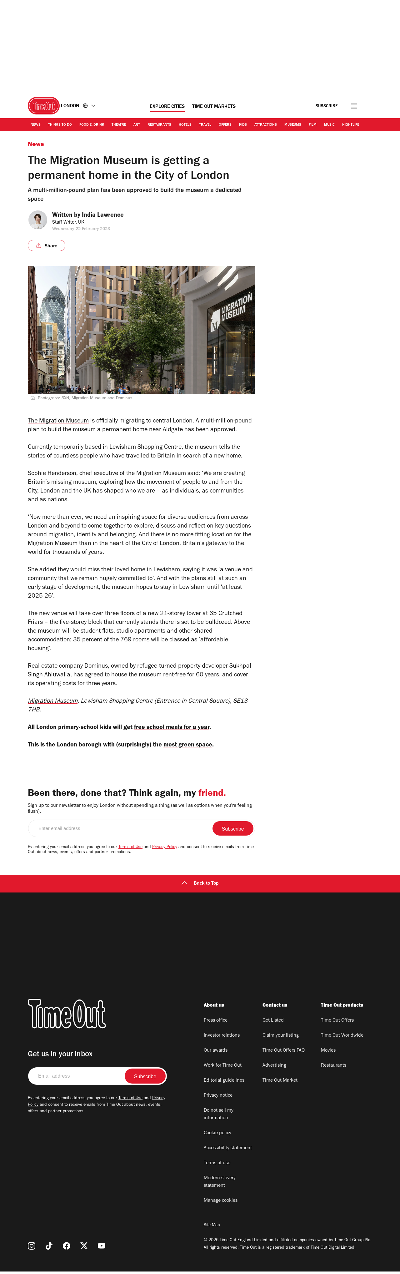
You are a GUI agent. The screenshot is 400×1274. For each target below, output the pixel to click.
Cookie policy (217, 1135)
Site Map (212, 1228)
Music (329, 125)
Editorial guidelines (224, 1083)
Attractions (265, 125)
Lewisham (166, 570)
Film (313, 125)
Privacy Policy (164, 850)
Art (136, 125)
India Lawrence (107, 215)
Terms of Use (130, 850)
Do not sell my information (218, 1117)
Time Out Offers (337, 1023)
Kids (243, 125)
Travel (205, 125)
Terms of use (217, 1165)
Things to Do (60, 125)
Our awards (216, 1053)
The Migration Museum (58, 421)
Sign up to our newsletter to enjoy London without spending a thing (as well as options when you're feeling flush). (140, 811)
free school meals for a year (187, 728)
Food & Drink (91, 125)
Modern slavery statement (220, 1184)
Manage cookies (221, 1203)
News (36, 125)
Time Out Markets (214, 106)
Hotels (185, 125)
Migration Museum (53, 702)
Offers (225, 125)
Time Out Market (280, 1083)
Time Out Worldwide (342, 1038)
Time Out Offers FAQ (283, 1053)
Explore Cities (167, 106)
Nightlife (350, 125)
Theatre (119, 125)
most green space (205, 746)
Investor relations (222, 1038)
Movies (328, 1053)
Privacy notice (218, 1098)
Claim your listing (280, 1038)
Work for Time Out (223, 1068)
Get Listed (273, 1023)
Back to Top (200, 886)
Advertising (274, 1068)
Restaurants (159, 125)
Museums (292, 125)
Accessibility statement (228, 1150)
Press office (216, 1023)
